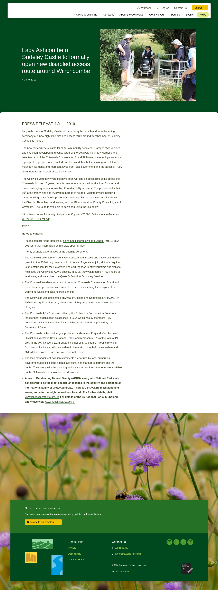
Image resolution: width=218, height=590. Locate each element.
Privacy (72, 548)
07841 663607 (122, 548)
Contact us (180, 8)
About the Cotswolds (131, 14)
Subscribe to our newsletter (43, 522)
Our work (108, 14)
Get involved (156, 14)
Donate (200, 8)
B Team (125, 571)
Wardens (143, 7)
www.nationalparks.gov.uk (60, 401)
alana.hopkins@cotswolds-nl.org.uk (83, 240)
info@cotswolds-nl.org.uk (128, 554)
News (202, 14)
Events (190, 14)
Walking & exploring (85, 14)
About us (175, 14)
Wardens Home (76, 559)
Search (162, 7)
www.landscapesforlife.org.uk (42, 397)
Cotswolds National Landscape (24, 10)
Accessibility (74, 554)
